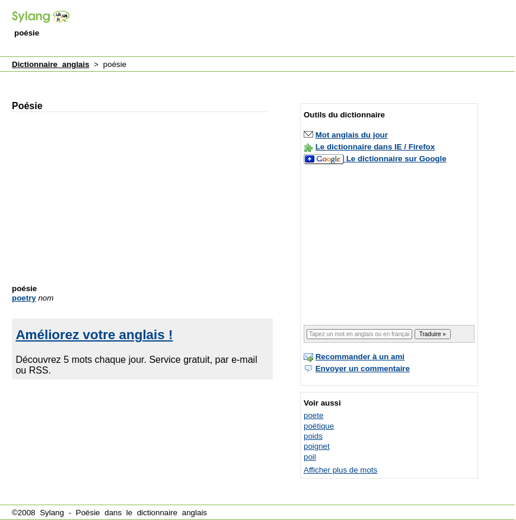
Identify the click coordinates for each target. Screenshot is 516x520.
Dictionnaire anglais (51, 64)
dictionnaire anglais (172, 512)
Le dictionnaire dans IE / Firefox (375, 146)
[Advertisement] (225, 79)
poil (310, 456)
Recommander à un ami (360, 356)
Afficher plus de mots (340, 469)
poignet (317, 446)
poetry (24, 298)
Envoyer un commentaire (363, 368)
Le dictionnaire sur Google (396, 158)
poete (313, 415)
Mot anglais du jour (352, 134)
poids (313, 436)
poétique (319, 426)
